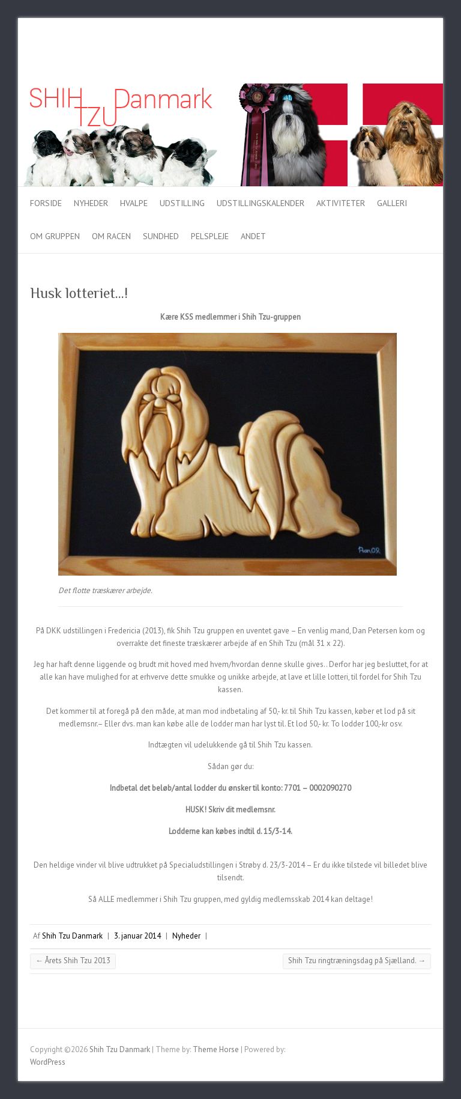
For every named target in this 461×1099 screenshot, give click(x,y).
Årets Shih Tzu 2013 (72, 960)
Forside (46, 203)
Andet (253, 236)
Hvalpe (134, 203)
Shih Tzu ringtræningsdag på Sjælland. (357, 960)
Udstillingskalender (260, 203)
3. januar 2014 (137, 936)
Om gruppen (55, 236)
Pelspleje (210, 236)
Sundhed (161, 236)
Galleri (392, 203)
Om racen (111, 236)
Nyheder (91, 203)
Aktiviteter (340, 203)
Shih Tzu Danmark (72, 936)
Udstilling (182, 203)
